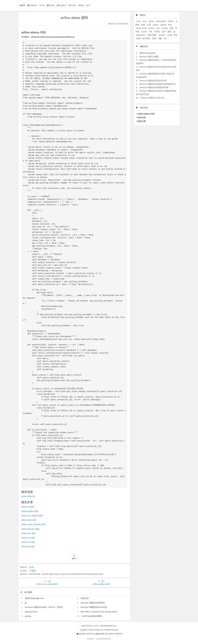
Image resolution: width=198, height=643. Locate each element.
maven (156, 25)
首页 (22, 5)
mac (158, 28)
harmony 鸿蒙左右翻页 (149, 56)
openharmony (31, 611)
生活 (149, 25)
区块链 (72, 5)
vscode (165, 28)
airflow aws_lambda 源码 (32, 516)
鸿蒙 (160, 38)
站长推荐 (108, 634)
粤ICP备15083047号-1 (108, 626)
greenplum (141, 35)
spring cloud (141, 28)
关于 (88, 5)
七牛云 (96, 626)
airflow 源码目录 (28, 496)
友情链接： (91, 639)
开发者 (157, 31)
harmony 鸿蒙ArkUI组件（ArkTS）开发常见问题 (47, 607)
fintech (151, 28)
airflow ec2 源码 (28, 538)
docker (171, 21)
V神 (151, 31)
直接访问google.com (34, 598)
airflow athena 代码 (145, 114)
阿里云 (89, 626)
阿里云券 (90, 634)
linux (42, 5)
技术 (164, 31)
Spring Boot (161, 21)
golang (28, 616)
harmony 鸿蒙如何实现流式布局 (153, 80)
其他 (81, 5)
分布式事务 (152, 35)
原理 (154, 38)
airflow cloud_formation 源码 (33, 524)
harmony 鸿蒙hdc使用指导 (93, 603)
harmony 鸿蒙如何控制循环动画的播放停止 (157, 84)
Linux (138, 21)
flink (175, 35)
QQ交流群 (81, 634)
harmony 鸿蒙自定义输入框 (152, 98)
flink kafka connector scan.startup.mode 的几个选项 (104, 611)
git (174, 31)
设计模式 (147, 38)
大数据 (50, 5)
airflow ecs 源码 (28, 542)
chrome (162, 35)
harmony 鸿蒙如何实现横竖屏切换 (154, 87)
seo (165, 38)
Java (145, 21)
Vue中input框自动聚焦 (92, 616)
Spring (152, 21)
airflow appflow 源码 (29, 511)
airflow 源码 (27, 507)
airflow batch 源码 (28, 520)
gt (26, 603)
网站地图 (99, 634)
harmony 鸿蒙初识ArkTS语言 (94, 607)
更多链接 (107, 639)
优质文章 (85, 598)
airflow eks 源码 (28, 546)
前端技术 (61, 5)
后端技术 (32, 5)
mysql (170, 35)
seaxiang (99, 639)
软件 (170, 25)
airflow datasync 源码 (30, 529)
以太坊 (144, 31)
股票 (169, 31)
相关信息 (141, 117)
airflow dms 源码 (28, 533)
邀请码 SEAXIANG (147, 53)
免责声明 (118, 634)
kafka (138, 38)
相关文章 (141, 121)
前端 (143, 25)
